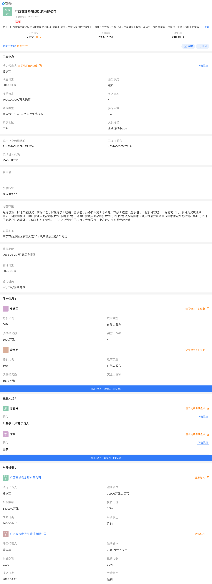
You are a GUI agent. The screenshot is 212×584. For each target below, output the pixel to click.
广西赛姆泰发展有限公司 (25, 477)
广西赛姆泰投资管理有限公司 (28, 533)
